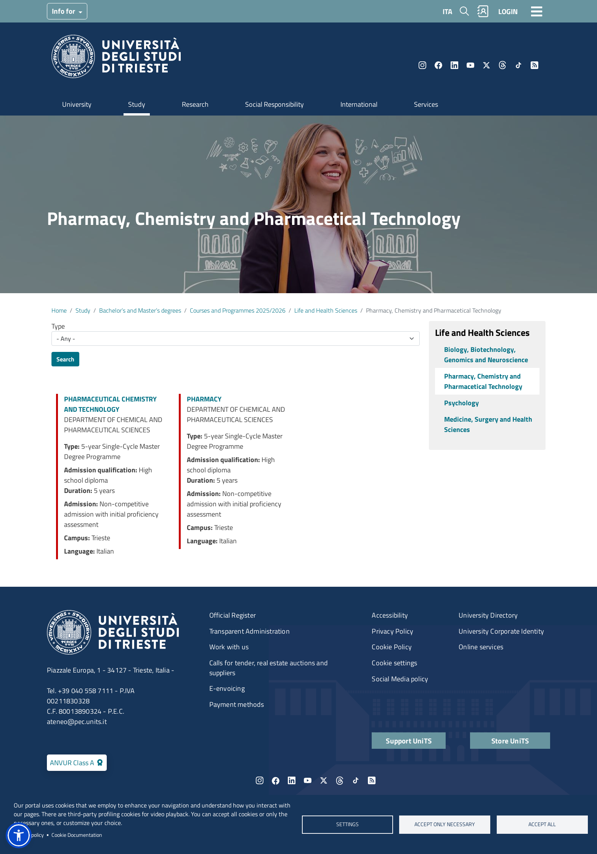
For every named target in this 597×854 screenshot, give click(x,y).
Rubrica (483, 11)
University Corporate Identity (501, 631)
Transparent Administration (249, 631)
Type (58, 326)
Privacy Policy (392, 631)
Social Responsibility (274, 104)
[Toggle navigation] (537, 11)
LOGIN (508, 11)
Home (59, 310)
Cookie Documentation (76, 835)
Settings (347, 824)
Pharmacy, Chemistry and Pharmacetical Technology (483, 381)
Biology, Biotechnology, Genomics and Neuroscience (486, 354)
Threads (502, 65)
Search (65, 359)
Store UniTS (510, 740)
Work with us (229, 647)
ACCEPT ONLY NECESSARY (444, 824)
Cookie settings (394, 663)
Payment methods (236, 704)
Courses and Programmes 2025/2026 (238, 310)
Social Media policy (400, 679)
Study (136, 104)
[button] (19, 835)
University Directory (488, 615)
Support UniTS (409, 740)
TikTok (518, 65)
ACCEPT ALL (542, 824)
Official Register (232, 615)
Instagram (422, 65)
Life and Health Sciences (325, 310)
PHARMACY (204, 399)
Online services (481, 647)
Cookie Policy (392, 647)
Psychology (461, 403)
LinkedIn (454, 65)
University (76, 104)
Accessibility (390, 615)
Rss (534, 65)
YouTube (470, 65)
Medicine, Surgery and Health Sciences (488, 424)
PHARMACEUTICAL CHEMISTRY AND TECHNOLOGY (110, 404)
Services (426, 104)
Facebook (438, 65)
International (358, 104)
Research (195, 104)
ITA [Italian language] (447, 11)
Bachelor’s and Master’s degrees (140, 310)
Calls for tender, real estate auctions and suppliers (268, 668)
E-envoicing (227, 688)
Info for (64, 10)
